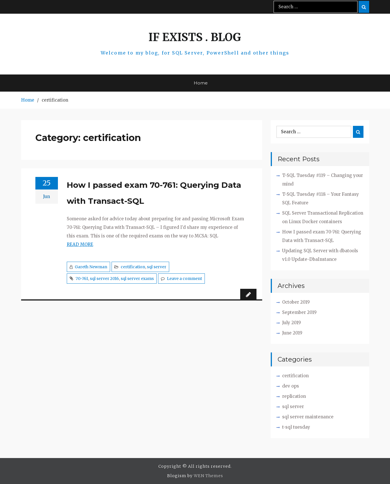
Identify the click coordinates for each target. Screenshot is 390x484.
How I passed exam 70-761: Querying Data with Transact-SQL (154, 193)
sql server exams (137, 278)
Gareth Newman (91, 266)
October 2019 (296, 302)
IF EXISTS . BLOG (195, 37)
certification (133, 266)
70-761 (82, 278)
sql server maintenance (308, 417)
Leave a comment (184, 278)
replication (294, 396)
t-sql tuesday (296, 427)
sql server (156, 266)
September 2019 (299, 312)
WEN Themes (208, 475)
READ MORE (80, 244)
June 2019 (292, 333)
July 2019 (291, 322)
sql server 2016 (104, 278)
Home (201, 83)
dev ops (290, 386)
